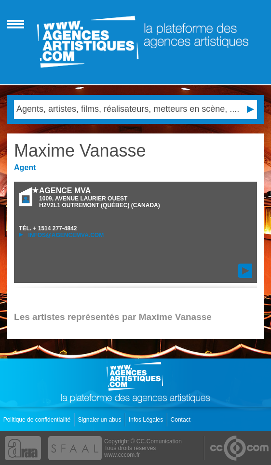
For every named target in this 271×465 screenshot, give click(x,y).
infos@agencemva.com (61, 235)
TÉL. (48, 228)
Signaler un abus (100, 419)
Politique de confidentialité (37, 419)
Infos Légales (147, 419)
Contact (181, 419)
